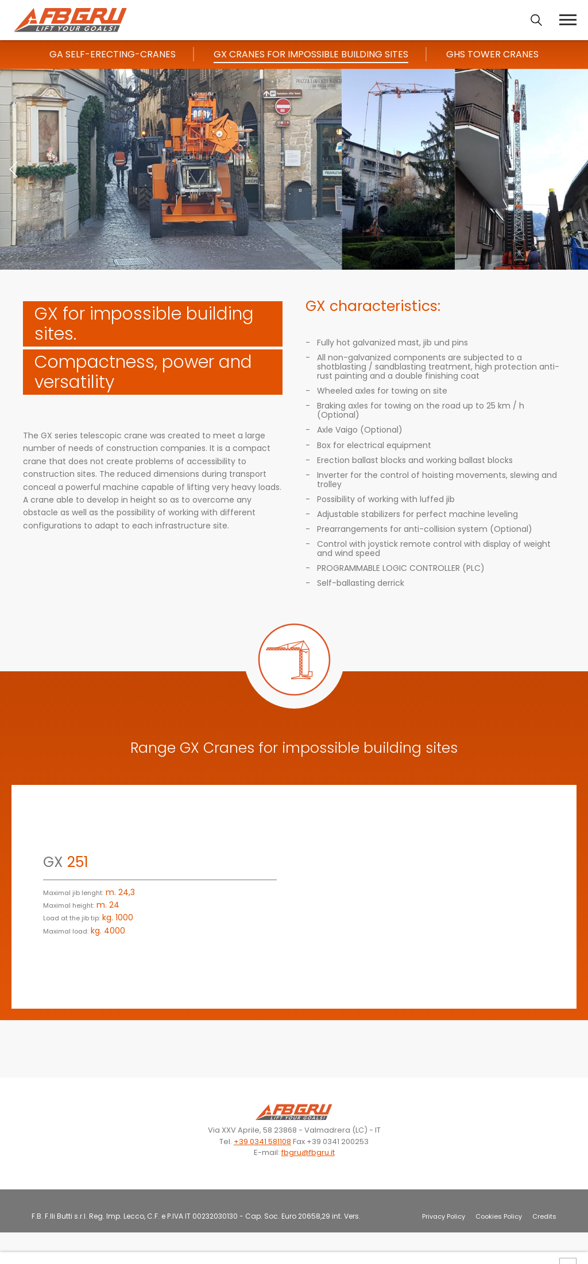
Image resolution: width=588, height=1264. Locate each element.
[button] (574, 169)
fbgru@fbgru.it (308, 1152)
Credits (544, 1216)
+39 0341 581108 (262, 1141)
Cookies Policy (498, 1216)
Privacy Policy (443, 1216)
